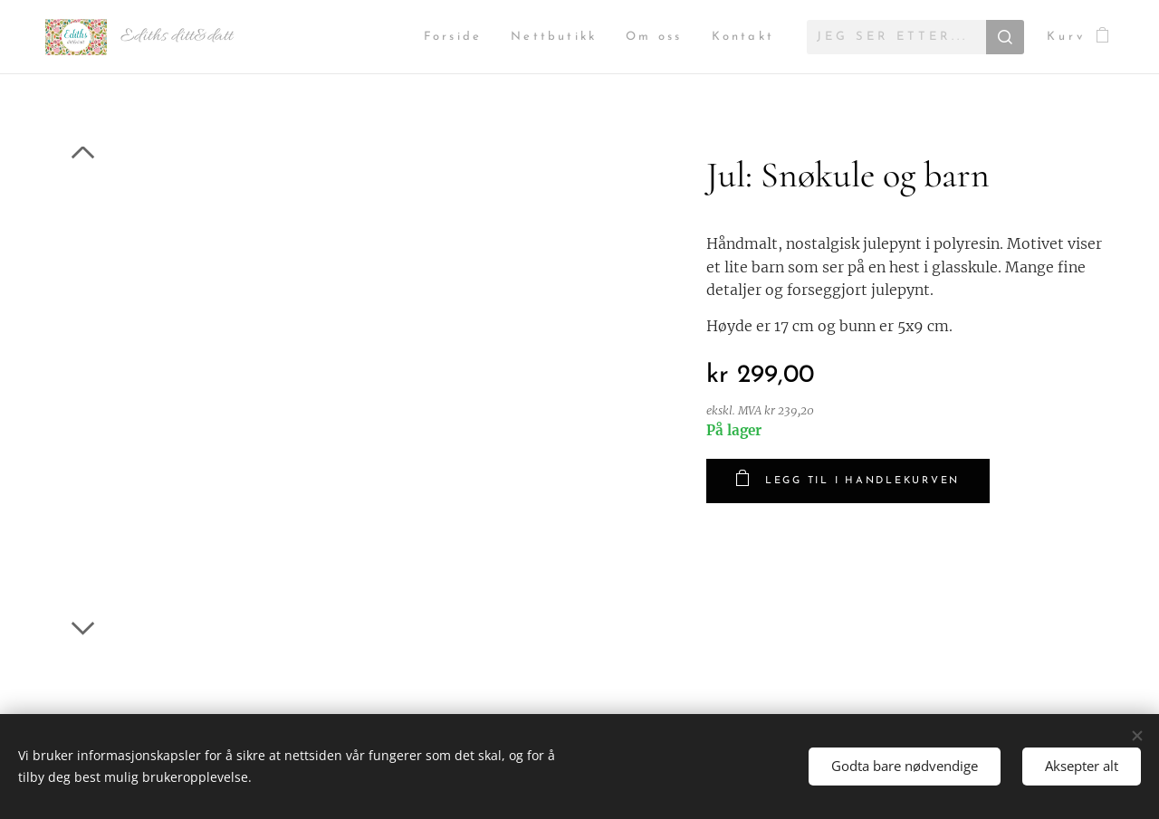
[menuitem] (439, 37)
